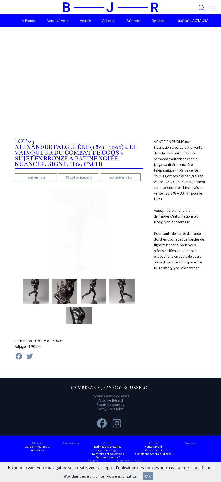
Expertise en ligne (107, 450)
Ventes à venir (58, 20)
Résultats (159, 20)
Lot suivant (120, 177)
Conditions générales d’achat (153, 453)
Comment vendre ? (107, 457)
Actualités (37, 450)
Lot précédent (78, 177)
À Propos (29, 20)
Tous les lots (36, 177)
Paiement (133, 20)
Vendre (85, 20)
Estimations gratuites (107, 446)
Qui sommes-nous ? (37, 446)
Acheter (108, 20)
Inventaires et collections (108, 453)
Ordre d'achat (154, 450)
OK (148, 476)
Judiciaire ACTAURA (193, 20)
